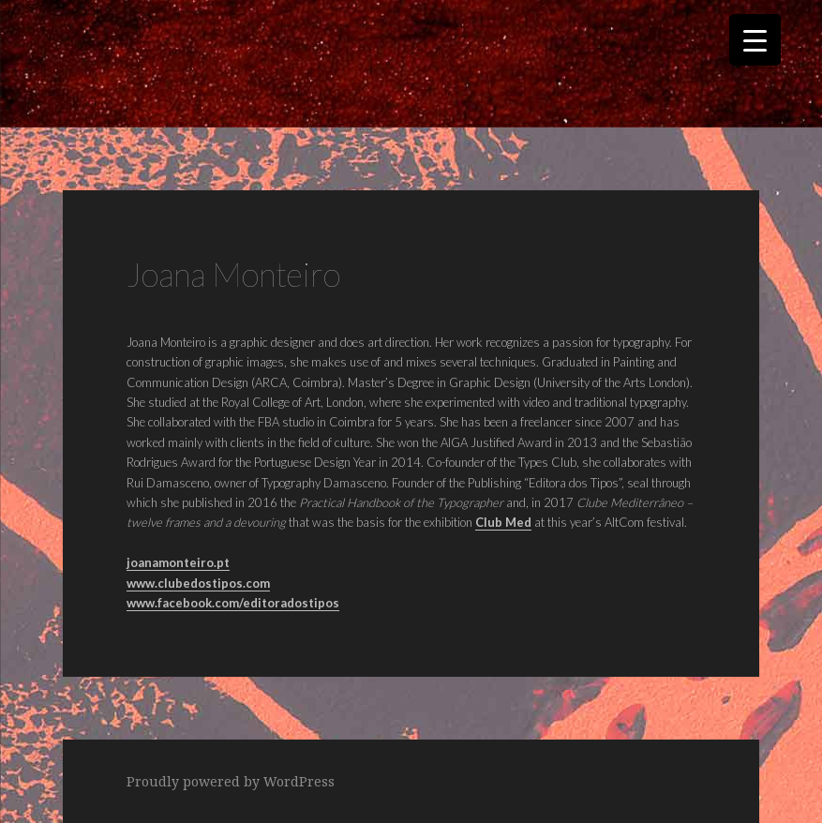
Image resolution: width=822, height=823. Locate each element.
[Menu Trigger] (755, 40)
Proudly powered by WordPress (231, 781)
